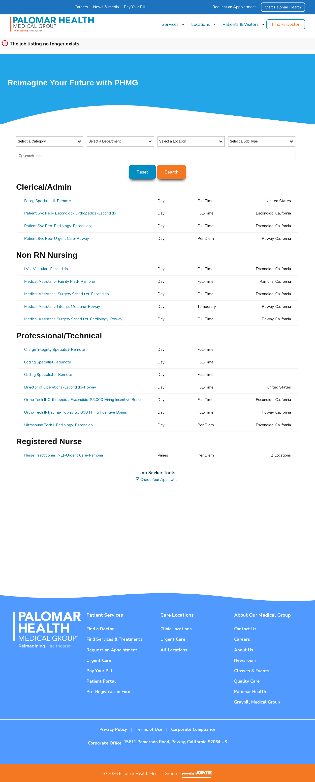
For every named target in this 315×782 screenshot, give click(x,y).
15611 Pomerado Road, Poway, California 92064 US (175, 742)
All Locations (173, 650)
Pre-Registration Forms (110, 692)
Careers (81, 7)
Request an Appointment (234, 7)
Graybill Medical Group (257, 702)
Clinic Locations (176, 629)
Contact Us (245, 629)
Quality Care (247, 681)
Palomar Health (250, 692)
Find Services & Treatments (115, 639)
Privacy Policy (113, 729)
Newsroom (245, 660)
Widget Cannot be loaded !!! (157, 538)
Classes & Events (251, 671)
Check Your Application (157, 479)
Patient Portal (101, 681)
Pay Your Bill (134, 7)
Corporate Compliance (193, 729)
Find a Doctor (286, 24)
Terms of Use (149, 729)
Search (171, 172)
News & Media (106, 7)
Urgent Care (99, 660)
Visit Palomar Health (283, 7)
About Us (243, 650)
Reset (142, 172)
